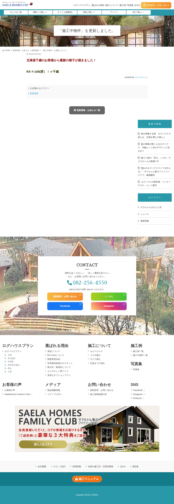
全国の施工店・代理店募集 (100, 466)
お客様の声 (12, 384)
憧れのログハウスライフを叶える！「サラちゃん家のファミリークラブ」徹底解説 (154, 171)
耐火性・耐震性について (59, 367)
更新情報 (35, 50)
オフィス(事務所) (65, 12)
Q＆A (137, 5)
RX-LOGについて (55, 355)
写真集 (130, 5)
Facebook (65, 306)
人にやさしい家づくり (58, 371)
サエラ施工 (95, 359)
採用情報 (77, 466)
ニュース (144, 214)
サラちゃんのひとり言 (151, 207)
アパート (114, 12)
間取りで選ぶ (40, 12)
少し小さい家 (16, 12)
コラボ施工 (95, 355)
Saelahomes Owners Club (18, 394)
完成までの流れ (97, 363)
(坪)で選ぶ (138, 12)
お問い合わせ (99, 384)
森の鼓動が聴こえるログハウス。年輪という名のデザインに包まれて (154, 147)
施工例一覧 (138, 351)
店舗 (10, 355)
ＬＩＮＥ (109, 296)
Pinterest (138, 398)
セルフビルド (96, 351)
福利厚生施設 (14, 365)
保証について (53, 351)
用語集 (135, 466)
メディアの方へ (54, 394)
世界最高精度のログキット (60, 363)
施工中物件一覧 (140, 355)
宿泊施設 (12, 358)
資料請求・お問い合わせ (156, 5)
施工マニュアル (87, 479)
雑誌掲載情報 (53, 390)
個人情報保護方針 (98, 394)
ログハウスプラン (81, 5)
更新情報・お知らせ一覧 (87, 110)
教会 (10, 368)
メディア (53, 384)
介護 (10, 372)
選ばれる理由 (98, 5)
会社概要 (42, 466)
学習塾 (11, 362)
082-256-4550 (87, 282)
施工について (112, 5)
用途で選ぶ (89, 12)
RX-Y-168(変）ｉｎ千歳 (43, 71)
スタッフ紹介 (59, 466)
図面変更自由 (53, 359)
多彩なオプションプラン (59, 375)
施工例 (122, 5)
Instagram (109, 306)
